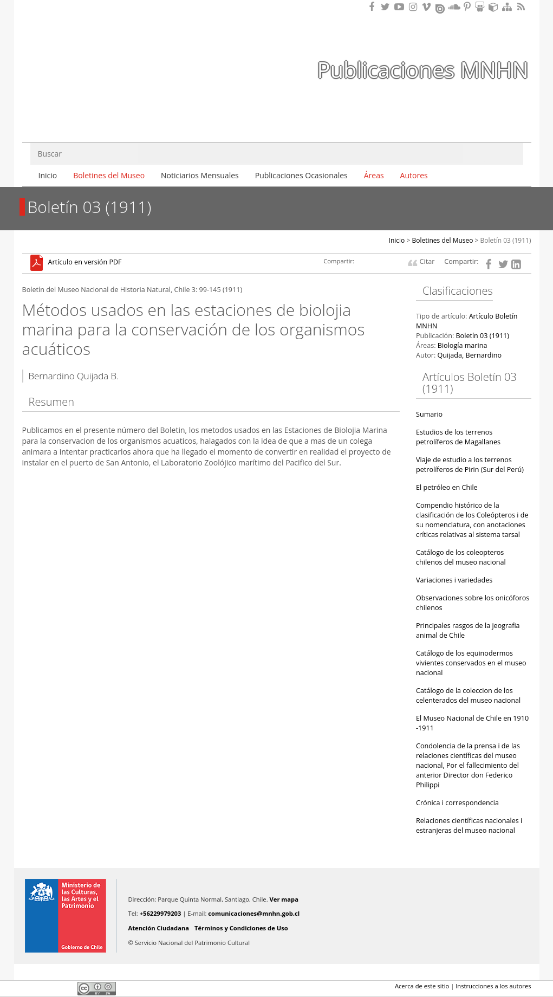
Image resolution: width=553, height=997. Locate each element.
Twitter (47, 988)
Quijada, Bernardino (469, 355)
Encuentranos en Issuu (440, 8)
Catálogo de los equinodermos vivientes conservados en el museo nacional (471, 663)
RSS (522, 7)
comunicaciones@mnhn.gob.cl (254, 913)
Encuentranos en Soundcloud (454, 7)
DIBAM (83, 113)
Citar (427, 261)
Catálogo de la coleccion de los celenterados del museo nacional (468, 695)
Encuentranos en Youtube (400, 7)
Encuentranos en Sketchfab (495, 7)
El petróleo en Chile (447, 487)
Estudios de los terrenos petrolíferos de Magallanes (458, 437)
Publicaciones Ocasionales (301, 175)
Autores (414, 175)
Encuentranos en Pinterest (467, 7)
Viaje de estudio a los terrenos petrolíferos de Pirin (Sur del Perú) (470, 464)
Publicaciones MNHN (422, 70)
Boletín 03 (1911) (505, 240)
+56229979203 (160, 913)
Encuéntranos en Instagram (414, 7)
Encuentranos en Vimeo (427, 7)
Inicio (47, 175)
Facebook (28, 988)
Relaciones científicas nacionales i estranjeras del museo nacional (469, 825)
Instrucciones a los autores (493, 986)
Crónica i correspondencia (457, 802)
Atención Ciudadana (159, 928)
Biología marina (462, 345)
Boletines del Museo (109, 175)
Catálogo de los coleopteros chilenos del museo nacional (461, 557)
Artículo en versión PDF (85, 262)
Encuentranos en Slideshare (481, 7)
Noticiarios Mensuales (200, 175)
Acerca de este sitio (422, 986)
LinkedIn (65, 988)
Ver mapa (284, 899)
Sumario (429, 414)
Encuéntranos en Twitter (387, 7)
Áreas (374, 175)
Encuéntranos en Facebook (373, 7)
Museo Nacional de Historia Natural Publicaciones (84, 50)
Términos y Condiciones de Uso (241, 928)
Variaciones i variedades (454, 580)
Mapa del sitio (508, 7)
